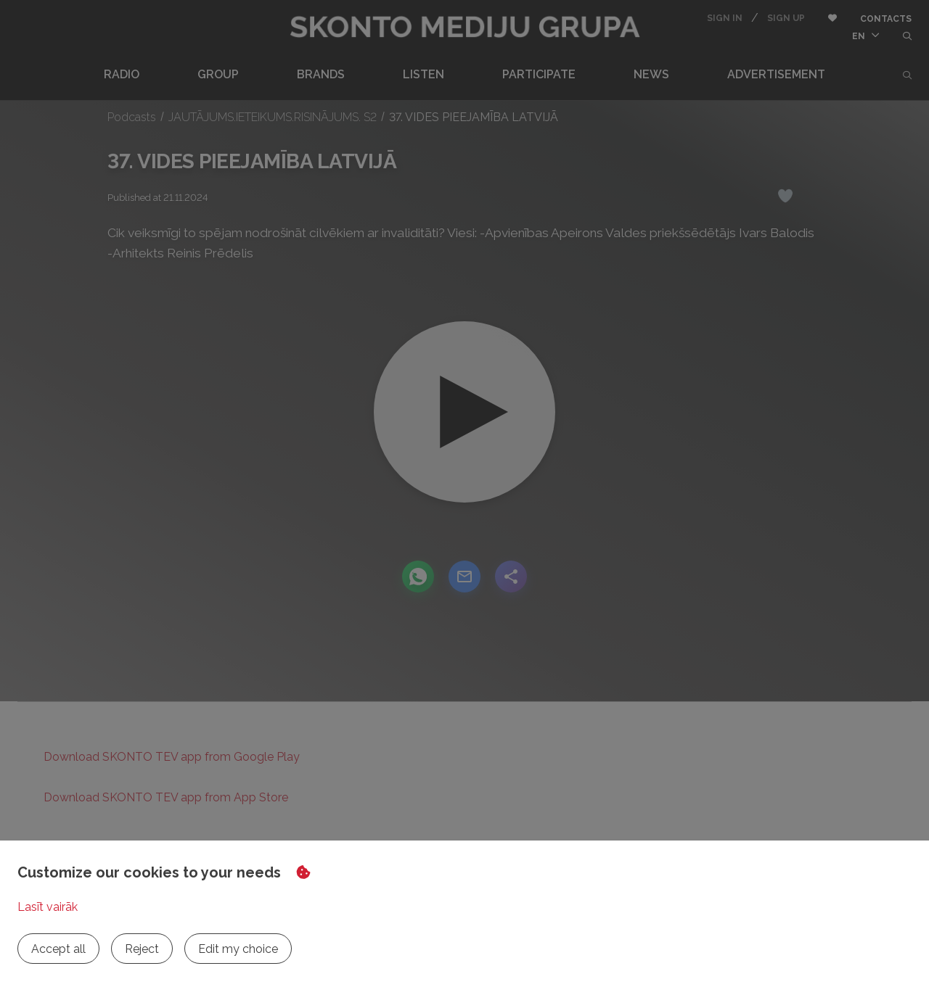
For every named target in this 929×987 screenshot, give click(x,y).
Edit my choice (238, 949)
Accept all (58, 949)
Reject (142, 949)
